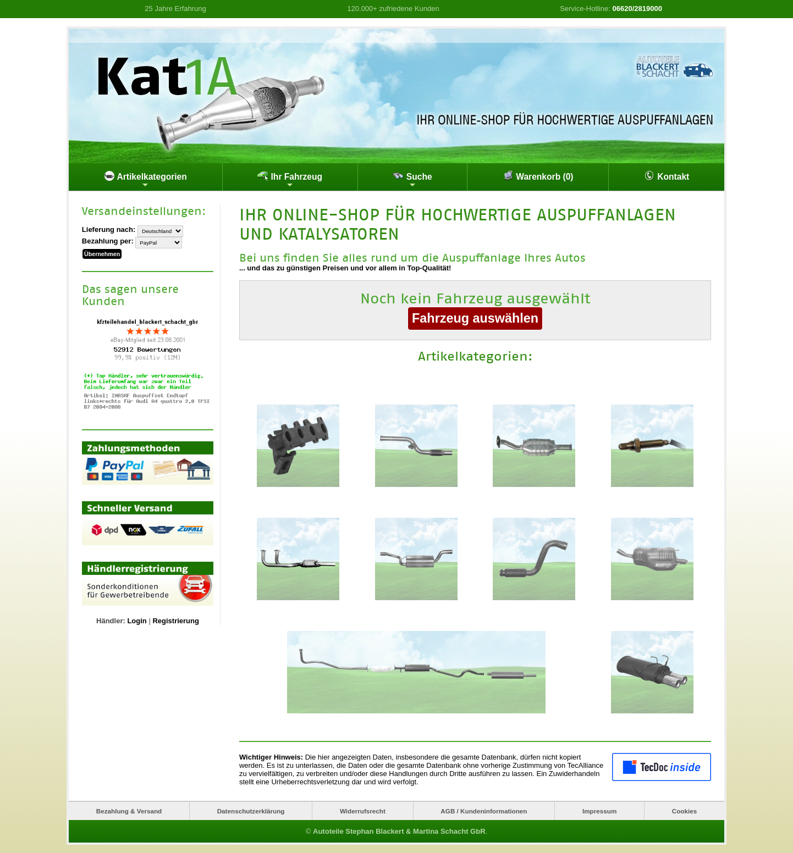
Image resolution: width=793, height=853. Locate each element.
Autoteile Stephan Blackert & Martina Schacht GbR (399, 831)
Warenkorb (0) (538, 175)
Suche (412, 179)
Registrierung (175, 620)
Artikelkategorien (145, 179)
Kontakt (666, 175)
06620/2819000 (637, 8)
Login (136, 620)
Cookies (684, 811)
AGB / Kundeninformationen (483, 811)
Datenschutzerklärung (251, 811)
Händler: (110, 620)
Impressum (599, 811)
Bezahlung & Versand (129, 811)
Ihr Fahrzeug (289, 179)
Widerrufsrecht (363, 811)
